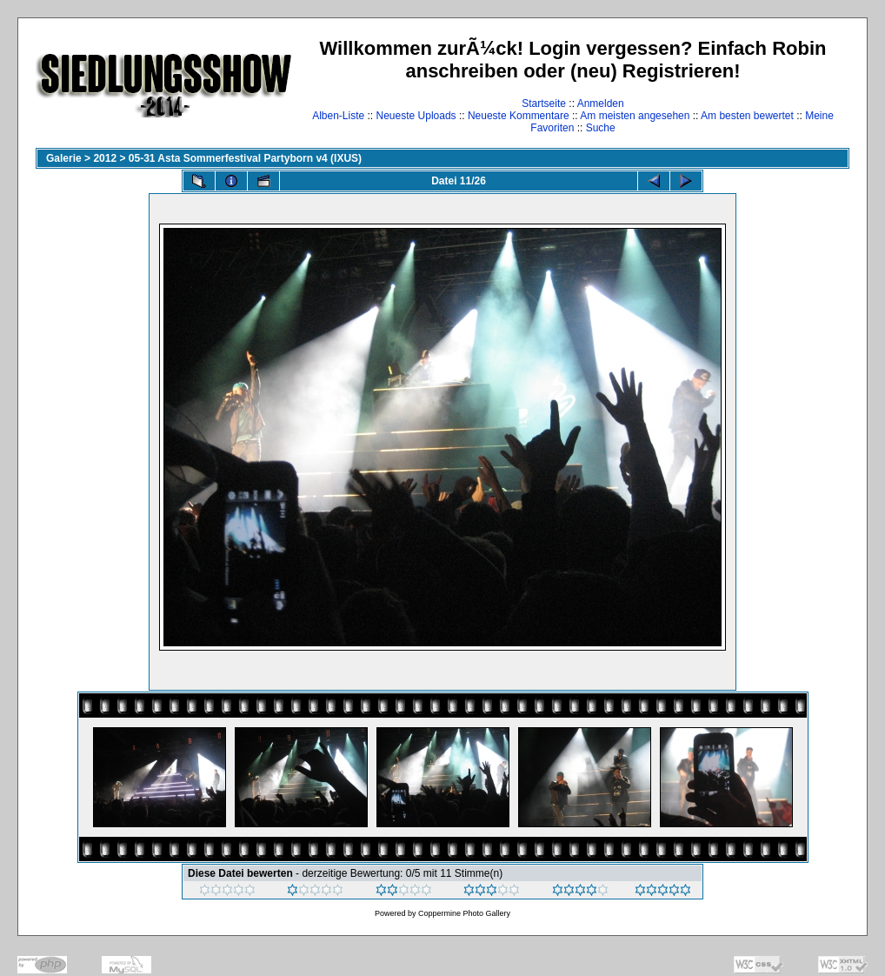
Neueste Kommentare (518, 116)
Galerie (64, 158)
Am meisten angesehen (634, 116)
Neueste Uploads (416, 116)
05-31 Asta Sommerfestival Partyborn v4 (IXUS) (245, 158)
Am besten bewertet (747, 116)
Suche (601, 128)
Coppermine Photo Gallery (464, 913)
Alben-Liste (338, 116)
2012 (104, 158)
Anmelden (600, 103)
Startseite (544, 103)
